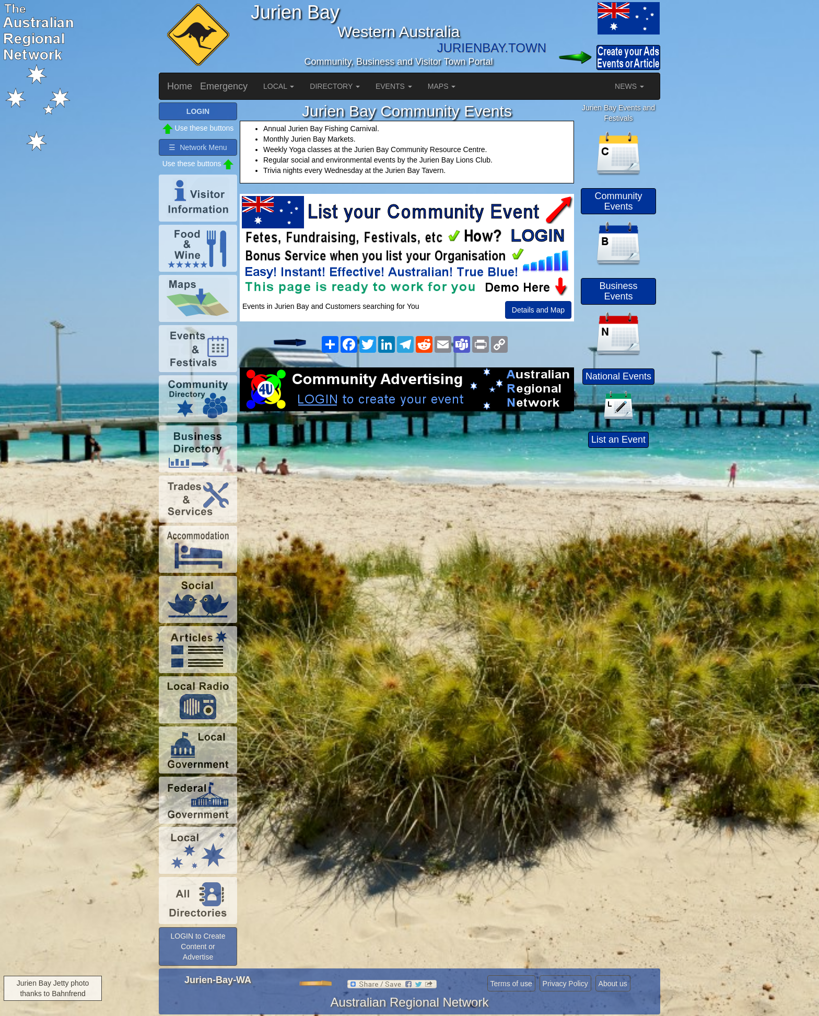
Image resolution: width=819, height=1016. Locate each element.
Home (179, 86)
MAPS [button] (442, 86)
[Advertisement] (407, 495)
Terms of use (511, 983)
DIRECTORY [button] (335, 86)
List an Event (618, 439)
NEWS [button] (629, 86)
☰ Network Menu (198, 147)
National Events (618, 376)
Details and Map (538, 310)
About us (613, 983)
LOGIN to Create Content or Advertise (197, 946)
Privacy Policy (565, 983)
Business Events (618, 291)
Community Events (618, 201)
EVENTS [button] (394, 86)
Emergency (224, 86)
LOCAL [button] (278, 86)
